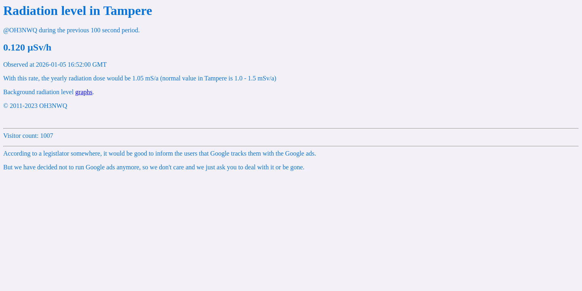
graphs (84, 92)
